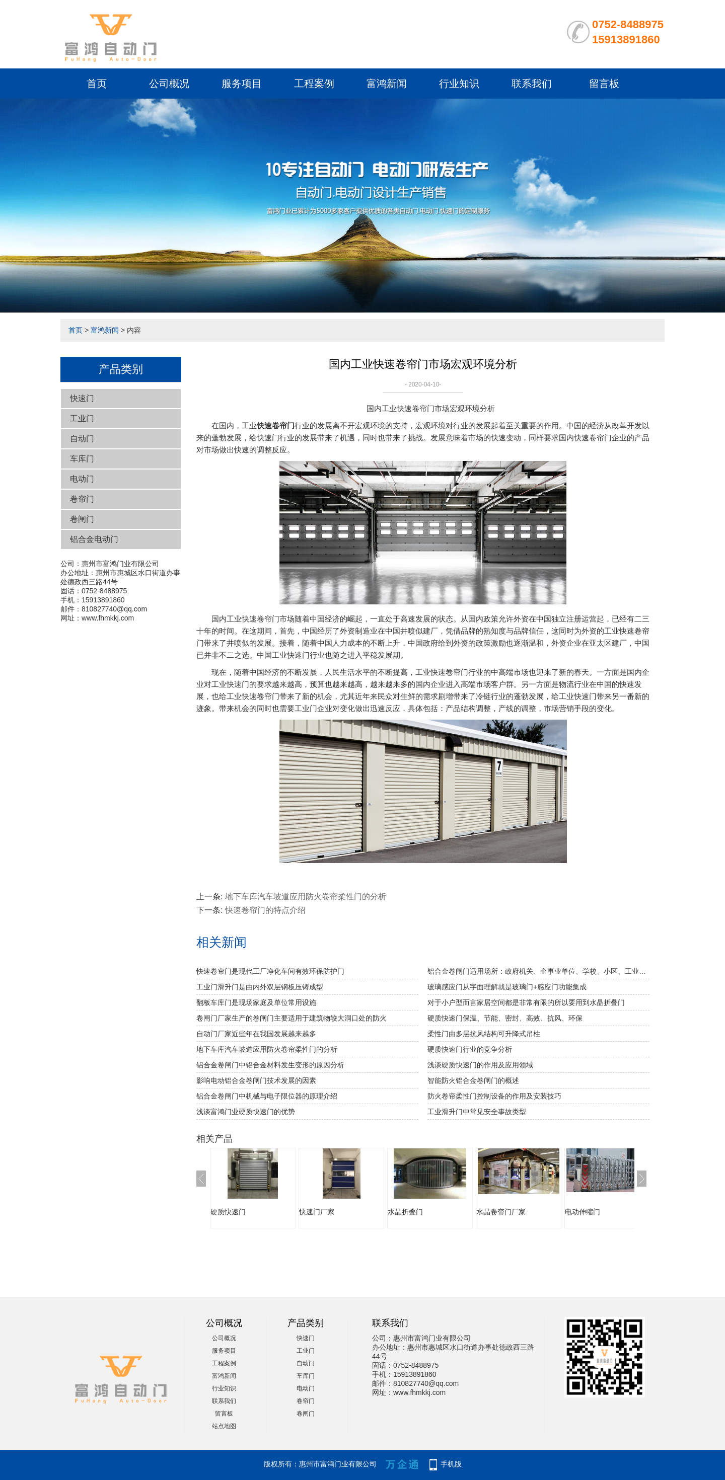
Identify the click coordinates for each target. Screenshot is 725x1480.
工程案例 (314, 83)
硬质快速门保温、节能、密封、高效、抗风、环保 (505, 1018)
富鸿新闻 (387, 83)
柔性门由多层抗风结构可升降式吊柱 (483, 1034)
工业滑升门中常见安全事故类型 (476, 1112)
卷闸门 (82, 519)
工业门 (82, 418)
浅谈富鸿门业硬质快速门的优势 (245, 1112)
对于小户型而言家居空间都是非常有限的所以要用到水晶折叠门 (526, 1002)
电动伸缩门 (582, 1212)
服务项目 (242, 83)
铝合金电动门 (94, 539)
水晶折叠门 (405, 1212)
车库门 (82, 458)
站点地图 (224, 1426)
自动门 (82, 438)
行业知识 (459, 83)
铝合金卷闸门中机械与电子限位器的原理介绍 (266, 1096)
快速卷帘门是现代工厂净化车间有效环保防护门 (270, 971)
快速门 (82, 398)
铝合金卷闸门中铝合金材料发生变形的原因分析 (270, 1065)
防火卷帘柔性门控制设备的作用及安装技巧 (494, 1096)
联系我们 (532, 83)
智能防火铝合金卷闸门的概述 (473, 1080)
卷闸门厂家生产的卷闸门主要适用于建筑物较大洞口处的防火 (291, 1018)
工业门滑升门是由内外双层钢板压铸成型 (259, 987)
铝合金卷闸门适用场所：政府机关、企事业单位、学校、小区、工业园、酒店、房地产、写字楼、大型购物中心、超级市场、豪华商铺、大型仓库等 (538, 971)
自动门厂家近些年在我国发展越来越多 (256, 1034)
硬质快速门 (228, 1212)
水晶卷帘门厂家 (501, 1212)
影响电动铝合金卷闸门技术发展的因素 (256, 1080)
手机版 (451, 1464)
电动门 (82, 479)
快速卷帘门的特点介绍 (265, 910)
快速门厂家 (316, 1212)
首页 (97, 83)
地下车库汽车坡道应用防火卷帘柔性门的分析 (305, 896)
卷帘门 (82, 499)
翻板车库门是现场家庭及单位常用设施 (256, 1002)
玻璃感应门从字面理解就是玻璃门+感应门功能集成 (507, 987)
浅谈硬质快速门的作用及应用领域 (480, 1065)
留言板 (604, 83)
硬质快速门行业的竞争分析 (469, 1049)
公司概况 (169, 83)
